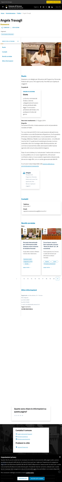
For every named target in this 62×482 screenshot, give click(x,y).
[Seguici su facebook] (40, 7)
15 (35, 279)
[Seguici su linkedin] (51, 7)
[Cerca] (60, 7)
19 (50, 279)
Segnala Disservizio (22, 447)
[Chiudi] (60, 456)
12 (24, 279)
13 (27, 279)
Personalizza (23, 478)
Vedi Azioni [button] (14, 28)
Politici (19, 13)
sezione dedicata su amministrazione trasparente (37, 165)
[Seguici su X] (45, 7)
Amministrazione (10, 13)
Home (2, 13)
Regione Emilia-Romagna (6, 2)
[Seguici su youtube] (48, 7)
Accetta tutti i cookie (37, 478)
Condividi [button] (5, 28)
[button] (10, 41)
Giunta (25, 94)
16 (39, 279)
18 (46, 279)
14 (31, 279)
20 (53, 279)
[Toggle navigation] (3, 7)
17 (42, 279)
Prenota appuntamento (23, 439)
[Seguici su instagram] (42, 7)
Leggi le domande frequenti (24, 434)
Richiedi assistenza (22, 437)
